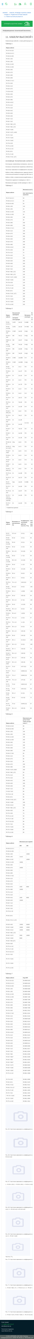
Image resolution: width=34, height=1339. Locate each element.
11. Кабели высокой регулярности (13, 16)
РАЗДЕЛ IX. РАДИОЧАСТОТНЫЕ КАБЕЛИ (15, 14)
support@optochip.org (6, 1331)
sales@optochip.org (6, 1326)
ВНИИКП (5, 12)
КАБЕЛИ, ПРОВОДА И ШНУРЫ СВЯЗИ (20, 12)
